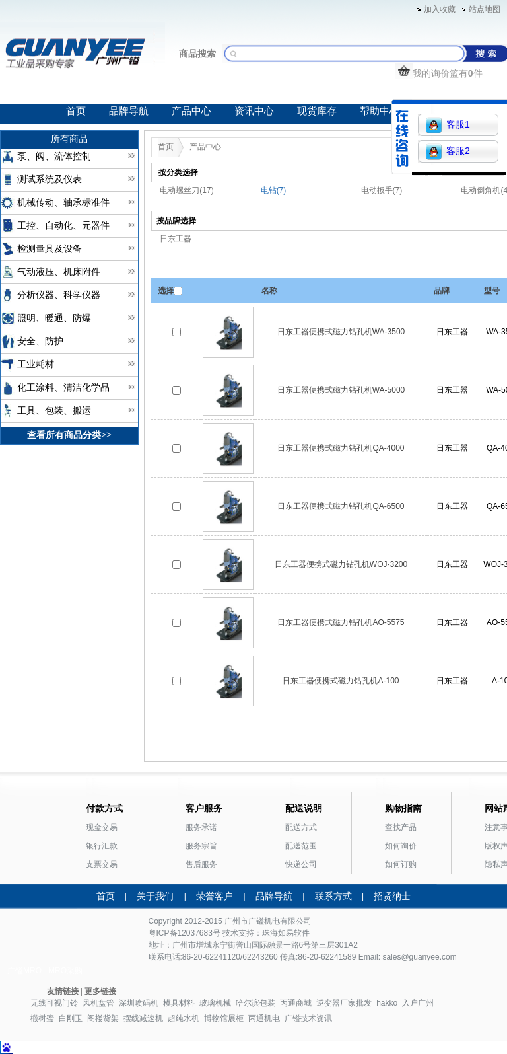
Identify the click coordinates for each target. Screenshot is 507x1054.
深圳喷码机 (138, 1003)
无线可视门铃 (54, 1003)
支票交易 (102, 864)
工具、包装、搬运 (54, 411)
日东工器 (175, 238)
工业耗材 (35, 364)
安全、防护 (40, 341)
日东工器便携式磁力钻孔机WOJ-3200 (341, 564)
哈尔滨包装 (255, 1003)
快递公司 (301, 864)
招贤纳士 (392, 896)
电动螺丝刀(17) (186, 190)
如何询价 (401, 845)
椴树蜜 (42, 1018)
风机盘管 (98, 1003)
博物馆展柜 (224, 1018)
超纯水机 (183, 1018)
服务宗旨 (201, 845)
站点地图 (484, 9)
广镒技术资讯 (308, 1018)
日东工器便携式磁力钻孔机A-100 (341, 680)
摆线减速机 (143, 1018)
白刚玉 (71, 1018)
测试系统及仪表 (49, 179)
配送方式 (301, 827)
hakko (386, 1003)
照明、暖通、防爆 (54, 318)
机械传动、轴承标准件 (63, 202)
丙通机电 (264, 1018)
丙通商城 (296, 1003)
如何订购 (401, 864)
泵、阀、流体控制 (54, 156)
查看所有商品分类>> (69, 435)
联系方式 (333, 896)
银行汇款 (102, 845)
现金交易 (102, 827)
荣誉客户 (214, 896)
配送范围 (301, 845)
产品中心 (191, 111)
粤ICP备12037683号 (184, 933)
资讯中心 (254, 111)
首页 (76, 111)
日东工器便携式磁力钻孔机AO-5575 (340, 622)
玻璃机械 (215, 1003)
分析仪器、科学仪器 (58, 295)
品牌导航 (129, 111)
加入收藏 (440, 9)
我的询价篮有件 (439, 73)
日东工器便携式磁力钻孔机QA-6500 (340, 506)
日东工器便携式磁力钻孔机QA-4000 (340, 448)
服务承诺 (201, 827)
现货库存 (317, 111)
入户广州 (418, 1003)
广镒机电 (264, 921)
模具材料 (179, 1003)
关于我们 (155, 896)
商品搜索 (197, 53)
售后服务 (201, 864)
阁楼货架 (103, 1018)
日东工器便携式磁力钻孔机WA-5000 (341, 390)
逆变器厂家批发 (344, 1003)
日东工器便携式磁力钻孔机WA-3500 (341, 331)
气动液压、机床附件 (58, 272)
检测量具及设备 (49, 249)
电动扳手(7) (382, 190)
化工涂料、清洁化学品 (63, 388)
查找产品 (401, 827)
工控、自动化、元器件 (63, 226)
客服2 (448, 151)
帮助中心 (379, 111)
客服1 (448, 125)
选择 (166, 290)
